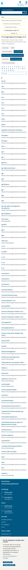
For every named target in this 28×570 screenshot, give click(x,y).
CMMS (12, 48)
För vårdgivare (5, 524)
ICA (2, 97)
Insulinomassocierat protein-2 (10, 406)
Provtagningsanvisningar (11, 27)
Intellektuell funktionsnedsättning (12, 411)
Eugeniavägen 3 (8, 513)
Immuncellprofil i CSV (8, 300)
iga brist (4, 162)
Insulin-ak (4, 395)
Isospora (4, 473)
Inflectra (4, 368)
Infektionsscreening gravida (10, 357)
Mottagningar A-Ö (6, 534)
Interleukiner (5, 440)
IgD (2, 173)
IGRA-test (4, 241)
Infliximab (4, 373)
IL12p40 (3, 252)
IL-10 (2, 246)
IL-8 (2, 268)
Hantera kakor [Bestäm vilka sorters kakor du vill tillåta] (7, 562)
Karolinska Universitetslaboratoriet (11, 23)
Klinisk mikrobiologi (16, 59)
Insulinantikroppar (7, 400)
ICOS (2, 119)
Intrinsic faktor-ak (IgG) (8, 451)
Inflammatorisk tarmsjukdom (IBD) (12, 362)
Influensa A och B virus (8, 379)
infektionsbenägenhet (8, 351)
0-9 (13, 70)
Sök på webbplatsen (7, 10)
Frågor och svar (5, 536)
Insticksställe (5, 384)
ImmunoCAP (5, 341)
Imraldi (3, 346)
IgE (2, 190)
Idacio (3, 124)
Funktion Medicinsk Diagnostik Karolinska (11, 20)
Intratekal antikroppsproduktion (11, 446)
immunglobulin (6, 322)
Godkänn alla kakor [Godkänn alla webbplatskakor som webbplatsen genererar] (9, 565)
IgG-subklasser (6, 213)
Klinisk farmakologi (7, 51)
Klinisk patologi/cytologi (8, 63)
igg (2, 195)
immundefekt (5, 306)
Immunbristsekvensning (9, 295)
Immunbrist (5, 273)
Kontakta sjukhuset (6, 519)
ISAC (2, 457)
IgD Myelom (5, 184)
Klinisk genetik (18, 51)
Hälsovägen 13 (8, 499)
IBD (2, 92)
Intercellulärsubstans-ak (9, 417)
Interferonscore (6, 430)
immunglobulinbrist (7, 328)
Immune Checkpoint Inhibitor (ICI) (12, 311)
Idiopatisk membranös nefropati (11, 130)
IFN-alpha (4, 135)
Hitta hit (3, 522)
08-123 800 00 (8, 494)
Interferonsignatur (7, 435)
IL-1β (2, 262)
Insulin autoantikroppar (8, 390)
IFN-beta (4, 141)
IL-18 (2, 257)
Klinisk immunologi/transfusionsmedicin (12, 55)
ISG (2, 468)
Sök (24, 12)
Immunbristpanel (6, 290)
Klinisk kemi (5, 59)
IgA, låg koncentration (8, 168)
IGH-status (4, 219)
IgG (2, 201)
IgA (2, 152)
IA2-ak (3, 81)
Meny (26, 4)
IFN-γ (3, 146)
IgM (2, 230)
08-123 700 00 (8, 508)
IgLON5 (3, 224)
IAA (2, 86)
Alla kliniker (5, 48)
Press (2, 527)
